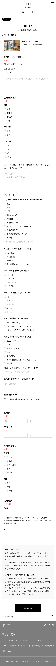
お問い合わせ (6, 651)
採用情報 (13, 646)
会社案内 (5, 646)
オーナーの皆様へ (8, 640)
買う (33, 12)
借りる (23, 12)
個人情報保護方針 (47, 646)
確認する (28, 608)
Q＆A (40, 640)
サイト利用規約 (34, 646)
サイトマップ (22, 646)
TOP (3, 616)
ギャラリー (26, 640)
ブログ (34, 640)
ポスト (6, 19)
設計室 (18, 640)
